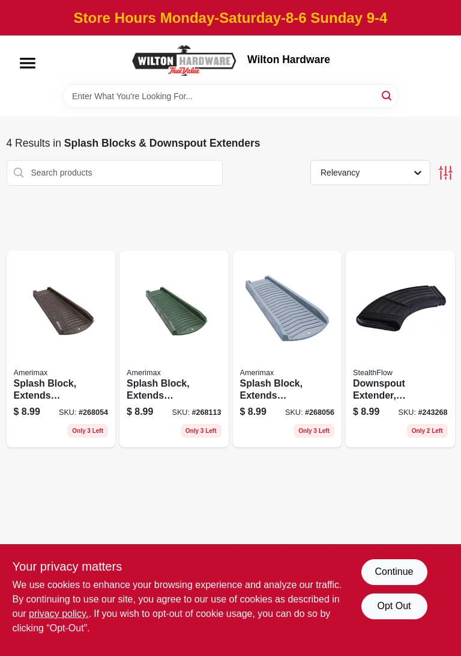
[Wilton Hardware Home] (185, 60)
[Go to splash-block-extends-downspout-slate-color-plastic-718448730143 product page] (287, 349)
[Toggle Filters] (446, 173)
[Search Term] (230, 96)
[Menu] (27, 63)
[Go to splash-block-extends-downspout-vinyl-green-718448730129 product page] (174, 349)
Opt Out (394, 606)
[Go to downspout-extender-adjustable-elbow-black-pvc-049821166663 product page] (400, 349)
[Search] (387, 95)
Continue (394, 571)
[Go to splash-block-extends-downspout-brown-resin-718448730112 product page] (61, 349)
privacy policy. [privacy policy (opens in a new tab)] (58, 613)
